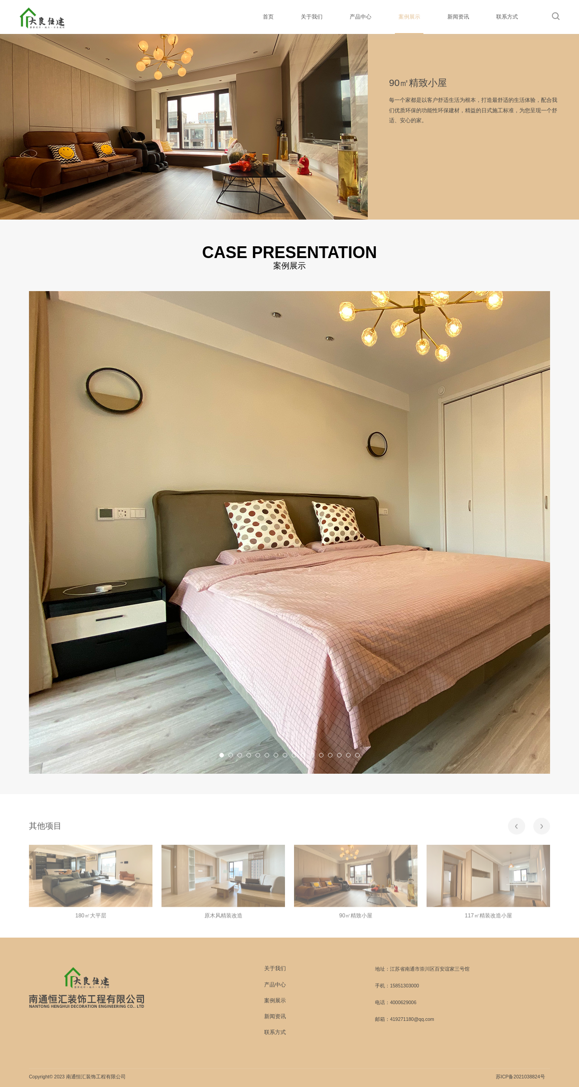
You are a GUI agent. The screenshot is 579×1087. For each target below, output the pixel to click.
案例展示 (409, 17)
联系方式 (507, 17)
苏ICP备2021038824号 (520, 1076)
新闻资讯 (458, 17)
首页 (268, 17)
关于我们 (312, 17)
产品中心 (360, 17)
